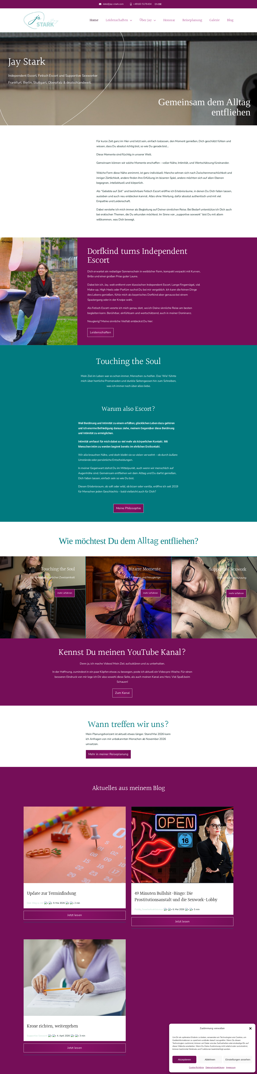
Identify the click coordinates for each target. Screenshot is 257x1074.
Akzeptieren (184, 1059)
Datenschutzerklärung (215, 1067)
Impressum (230, 1067)
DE (159, 4)
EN (156, 4)
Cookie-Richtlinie (196, 1067)
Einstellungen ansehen (237, 1059)
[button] (250, 1028)
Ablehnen (210, 1059)
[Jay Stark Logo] (41, 13)
